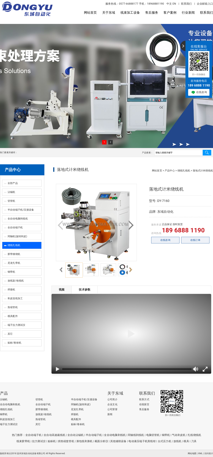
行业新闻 (188, 12)
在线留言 (144, 404)
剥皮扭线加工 (15, 298)
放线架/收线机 (16, 280)
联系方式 (144, 399)
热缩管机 (13, 307)
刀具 (193, 441)
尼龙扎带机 (14, 262)
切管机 (11, 200)
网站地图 (192, 453)
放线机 (177, 441)
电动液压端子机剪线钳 (142, 441)
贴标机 (52, 441)
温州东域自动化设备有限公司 (31, 453)
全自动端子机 (15, 227)
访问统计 (208, 453)
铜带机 (11, 271)
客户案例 (169, 12)
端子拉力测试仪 (16, 325)
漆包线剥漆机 (84, 441)
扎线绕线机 (194, 435)
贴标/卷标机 (14, 342)
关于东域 (108, 12)
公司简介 (112, 399)
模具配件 (13, 316)
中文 (169, 3)
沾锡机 (11, 192)
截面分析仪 (101, 441)
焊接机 (11, 289)
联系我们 (186, 3)
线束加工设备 (130, 12)
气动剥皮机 (178, 435)
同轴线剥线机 (136, 435)
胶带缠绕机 (14, 254)
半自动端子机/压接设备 (21, 209)
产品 (4, 393)
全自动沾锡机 (75, 435)
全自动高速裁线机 (54, 435)
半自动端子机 (94, 435)
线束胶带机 (23, 441)
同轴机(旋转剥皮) (17, 236)
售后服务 (151, 12)
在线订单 (195, 240)
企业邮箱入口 (205, 3)
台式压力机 (164, 441)
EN (174, 3)
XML (200, 453)
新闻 (109, 414)
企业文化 (112, 404)
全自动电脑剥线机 (18, 218)
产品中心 (13, 170)
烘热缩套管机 (66, 441)
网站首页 (90, 12)
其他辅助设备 (118, 441)
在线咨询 (165, 240)
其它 (10, 333)
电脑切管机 (153, 435)
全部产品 (13, 183)
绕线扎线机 (14, 245)
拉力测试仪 (39, 441)
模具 (186, 441)
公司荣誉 (112, 409)
